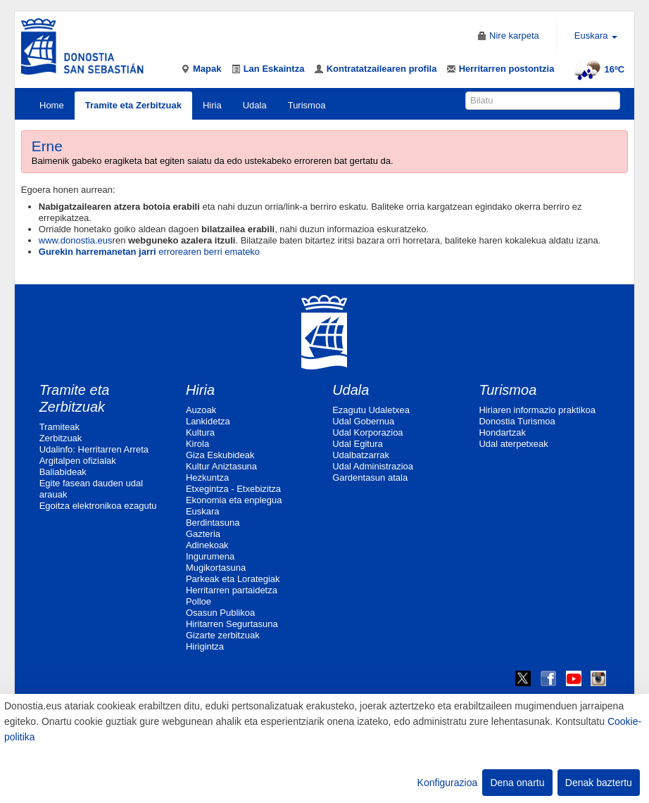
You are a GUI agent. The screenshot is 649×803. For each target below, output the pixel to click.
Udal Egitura (357, 443)
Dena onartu (517, 782)
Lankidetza (208, 421)
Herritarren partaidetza (231, 590)
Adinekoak (207, 545)
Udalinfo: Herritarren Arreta (94, 449)
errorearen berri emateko (149, 251)
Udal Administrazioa (372, 466)
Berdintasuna (213, 522)
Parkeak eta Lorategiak (233, 579)
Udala (255, 105)
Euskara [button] (595, 35)
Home (51, 105)
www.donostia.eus (76, 240)
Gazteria (203, 534)
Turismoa (307, 105)
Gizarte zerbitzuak (223, 635)
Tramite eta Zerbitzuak (133, 105)
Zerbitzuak (60, 438)
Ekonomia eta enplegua (234, 500)
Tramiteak (59, 427)
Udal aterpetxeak (513, 443)
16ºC (597, 69)
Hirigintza (205, 646)
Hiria (212, 105)
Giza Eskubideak (220, 455)
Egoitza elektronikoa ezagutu (98, 505)
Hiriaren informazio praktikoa (537, 410)
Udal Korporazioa (367, 432)
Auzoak (201, 410)
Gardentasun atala (370, 477)
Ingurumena (210, 556)
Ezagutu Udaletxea (371, 410)
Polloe (198, 601)
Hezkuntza (207, 477)
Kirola (197, 443)
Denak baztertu (598, 782)
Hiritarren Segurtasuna (232, 624)
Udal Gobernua (363, 421)
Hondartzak (502, 432)
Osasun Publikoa (220, 612)
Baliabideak (63, 472)
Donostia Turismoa (517, 421)
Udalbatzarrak (360, 455)
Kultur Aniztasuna (221, 466)
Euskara (203, 511)
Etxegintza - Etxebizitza (233, 488)
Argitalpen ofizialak (77, 460)
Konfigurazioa (447, 782)
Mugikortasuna (216, 567)
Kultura (200, 432)
